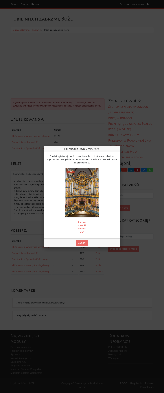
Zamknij (82, 242)
